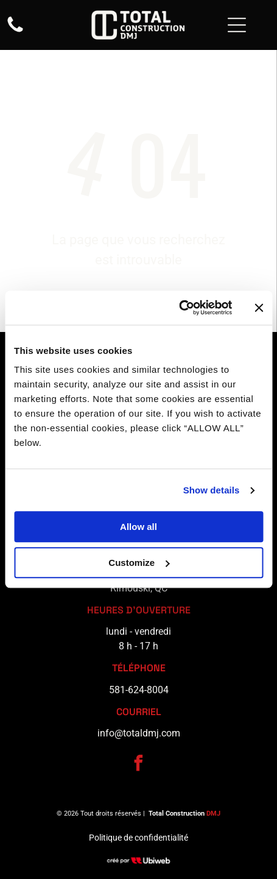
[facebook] (138, 765)
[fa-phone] (15, 31)
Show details (211, 490)
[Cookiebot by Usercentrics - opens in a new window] (178, 308)
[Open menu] (237, 25)
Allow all (138, 527)
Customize (138, 562)
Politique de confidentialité (138, 837)
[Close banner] (258, 307)
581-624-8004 (139, 690)
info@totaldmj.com (138, 733)
